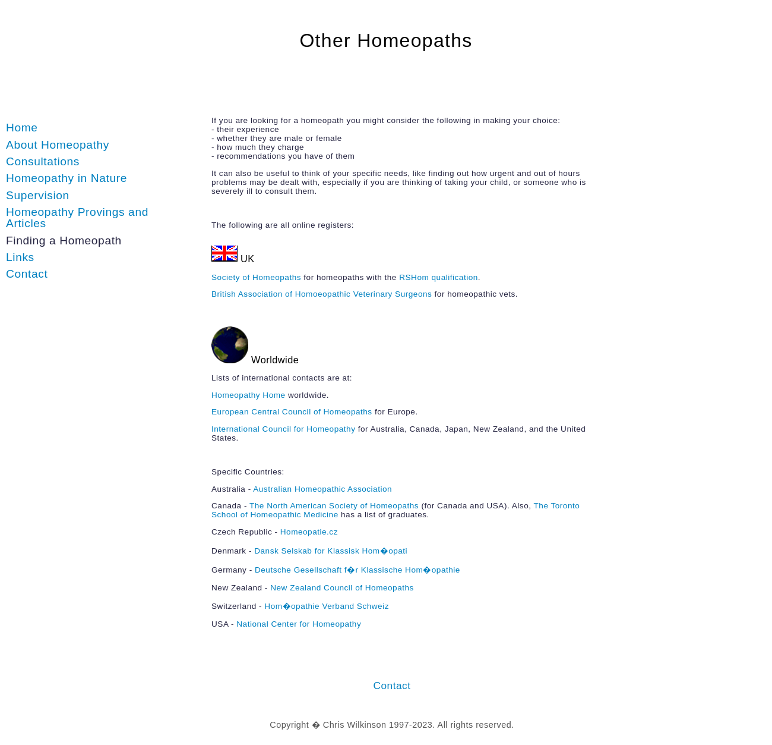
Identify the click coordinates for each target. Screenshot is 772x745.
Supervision (37, 195)
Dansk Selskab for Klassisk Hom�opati (330, 550)
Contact (27, 274)
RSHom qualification (438, 277)
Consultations (43, 161)
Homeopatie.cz (309, 531)
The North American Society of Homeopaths (334, 505)
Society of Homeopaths (256, 277)
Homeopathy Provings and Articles (77, 218)
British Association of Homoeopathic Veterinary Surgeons (321, 294)
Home (22, 127)
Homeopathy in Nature (66, 178)
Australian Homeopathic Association (322, 489)
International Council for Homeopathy (283, 429)
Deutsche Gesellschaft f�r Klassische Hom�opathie (357, 569)
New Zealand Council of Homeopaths (342, 587)
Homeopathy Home (248, 395)
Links (20, 257)
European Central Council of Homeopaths (291, 411)
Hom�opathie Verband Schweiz (326, 606)
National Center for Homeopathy (298, 624)
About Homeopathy (57, 145)
